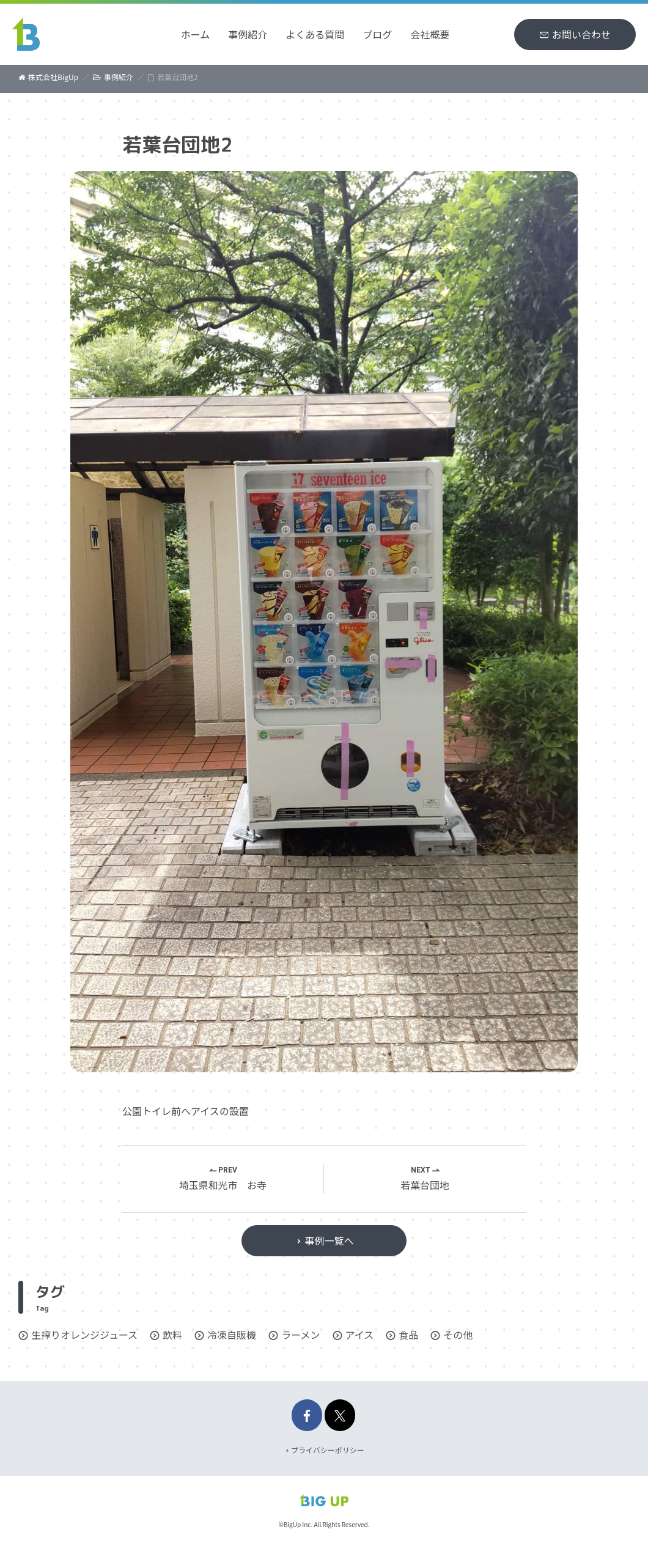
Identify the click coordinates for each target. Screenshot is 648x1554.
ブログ (377, 34)
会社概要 (429, 34)
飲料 (172, 1334)
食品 (408, 1334)
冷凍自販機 (231, 1334)
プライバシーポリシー (327, 1450)
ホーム (195, 34)
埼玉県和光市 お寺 (223, 1185)
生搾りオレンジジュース (84, 1334)
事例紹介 (247, 34)
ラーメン (300, 1334)
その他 (458, 1334)
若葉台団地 (424, 1185)
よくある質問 (314, 34)
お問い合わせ (581, 34)
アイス (359, 1334)
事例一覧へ (328, 1240)
